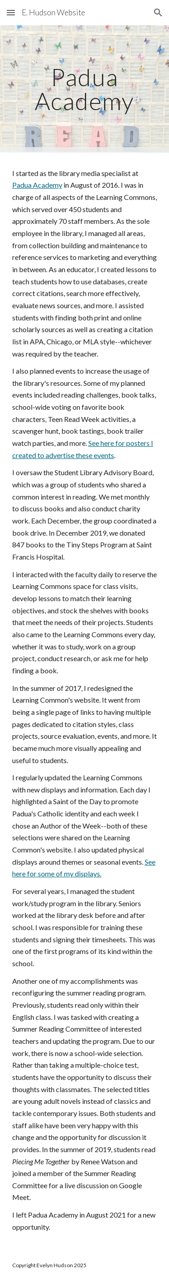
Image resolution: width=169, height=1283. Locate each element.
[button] (11, 12)
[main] (85, 89)
